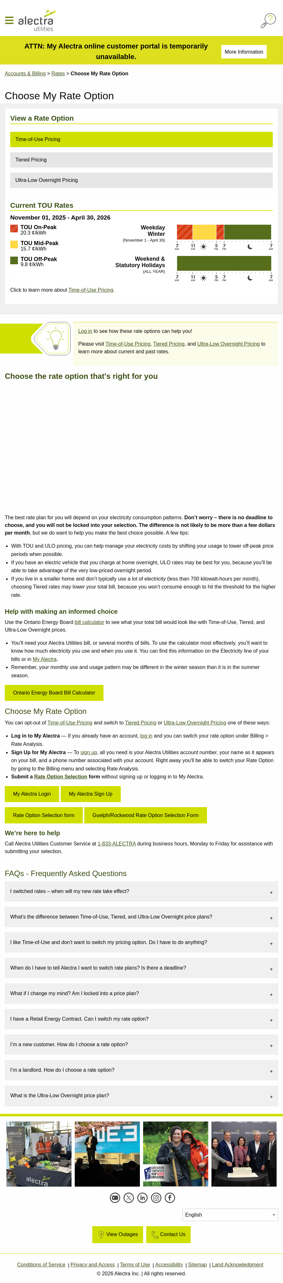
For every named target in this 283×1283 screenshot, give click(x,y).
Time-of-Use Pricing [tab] (37, 139)
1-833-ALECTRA (117, 843)
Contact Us (167, 1235)
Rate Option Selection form (43, 815)
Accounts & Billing (25, 73)
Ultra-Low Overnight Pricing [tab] (46, 180)
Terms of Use (135, 1264)
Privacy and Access (93, 1264)
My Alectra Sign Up (90, 794)
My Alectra (45, 659)
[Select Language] (230, 1215)
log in (146, 736)
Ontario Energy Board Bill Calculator (54, 692)
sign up (88, 752)
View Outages (117, 1235)
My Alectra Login (32, 794)
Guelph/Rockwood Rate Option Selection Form (146, 815)
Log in (85, 331)
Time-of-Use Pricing (90, 290)
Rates (58, 73)
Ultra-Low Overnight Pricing (228, 344)
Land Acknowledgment (238, 1264)
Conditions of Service (41, 1264)
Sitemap (197, 1264)
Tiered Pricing (168, 344)
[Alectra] (51, 20)
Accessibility (169, 1264)
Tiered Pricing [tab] (31, 159)
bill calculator (89, 622)
